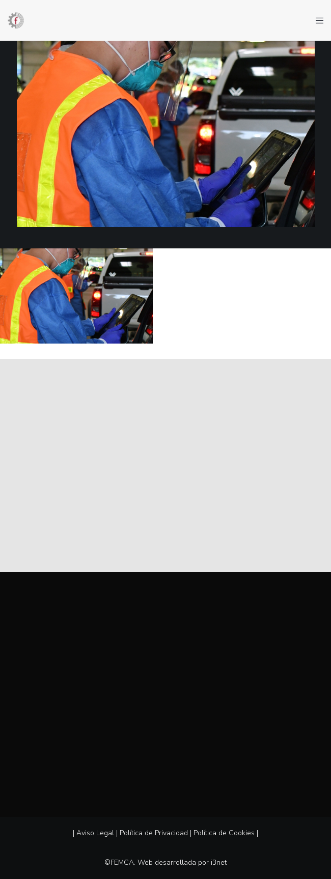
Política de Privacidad (154, 833)
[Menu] (316, 20)
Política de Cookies (224, 833)
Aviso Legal (95, 833)
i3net (219, 862)
